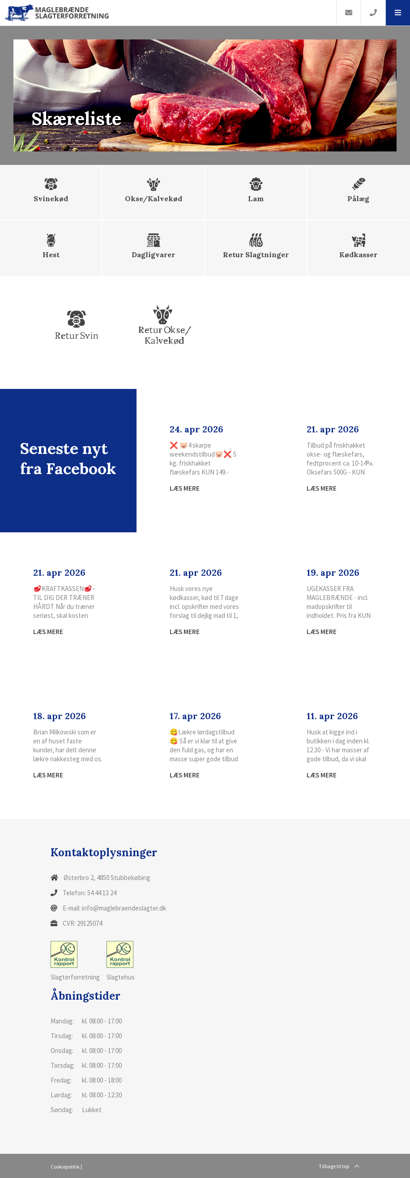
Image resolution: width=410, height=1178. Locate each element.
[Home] (168, 12)
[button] (397, 13)
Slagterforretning (75, 961)
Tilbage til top (339, 1166)
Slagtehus (121, 961)
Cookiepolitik (65, 1166)
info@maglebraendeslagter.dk (124, 908)
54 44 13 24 (101, 893)
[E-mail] (348, 13)
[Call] (373, 13)
